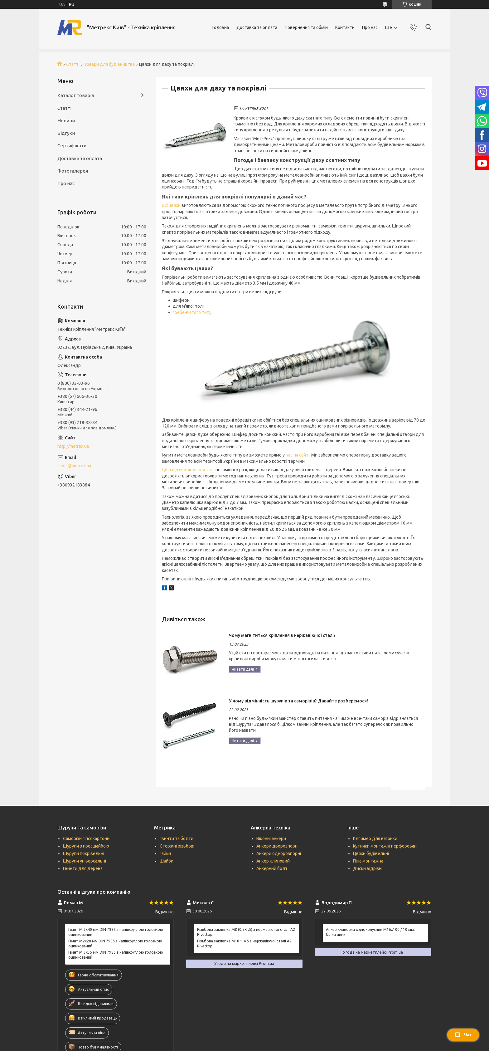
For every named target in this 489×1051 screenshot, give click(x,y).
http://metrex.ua (73, 446)
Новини (66, 120)
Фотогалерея (72, 171)
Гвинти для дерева (83, 868)
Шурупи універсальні (84, 860)
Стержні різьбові (177, 845)
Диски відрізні (367, 868)
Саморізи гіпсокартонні (86, 838)
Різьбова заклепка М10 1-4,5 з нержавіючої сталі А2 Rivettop (244, 943)
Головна (220, 27)
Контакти (345, 27)
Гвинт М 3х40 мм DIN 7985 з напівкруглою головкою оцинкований (115, 931)
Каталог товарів (75, 95)
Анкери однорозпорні (278, 853)
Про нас (370, 27)
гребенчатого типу (192, 312)
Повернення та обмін (306, 27)
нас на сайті (297, 454)
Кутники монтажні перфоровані (385, 845)
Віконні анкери (271, 838)
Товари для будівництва (109, 64)
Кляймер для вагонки (375, 838)
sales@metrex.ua (74, 465)
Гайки (165, 853)
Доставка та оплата (256, 27)
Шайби (166, 860)
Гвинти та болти (176, 838)
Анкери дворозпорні (277, 845)
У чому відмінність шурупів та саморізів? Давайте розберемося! (298, 700)
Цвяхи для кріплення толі (188, 469)
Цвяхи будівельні (371, 853)
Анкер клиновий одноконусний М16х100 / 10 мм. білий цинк (370, 931)
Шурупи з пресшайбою (86, 845)
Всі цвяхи (171, 205)
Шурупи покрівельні (83, 853)
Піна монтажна (368, 860)
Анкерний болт (272, 868)
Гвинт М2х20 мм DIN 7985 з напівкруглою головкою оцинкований (115, 943)
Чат (463, 1035)
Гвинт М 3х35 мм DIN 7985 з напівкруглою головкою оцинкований (115, 954)
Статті (73, 64)
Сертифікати (71, 145)
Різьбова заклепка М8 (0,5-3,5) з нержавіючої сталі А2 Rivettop (246, 931)
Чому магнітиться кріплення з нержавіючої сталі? (282, 635)
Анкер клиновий (273, 860)
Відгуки (66, 133)
